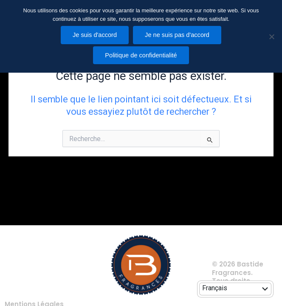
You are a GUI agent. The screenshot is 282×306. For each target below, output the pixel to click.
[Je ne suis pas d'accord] (271, 36)
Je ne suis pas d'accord (177, 34)
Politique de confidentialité (141, 55)
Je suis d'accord (95, 34)
